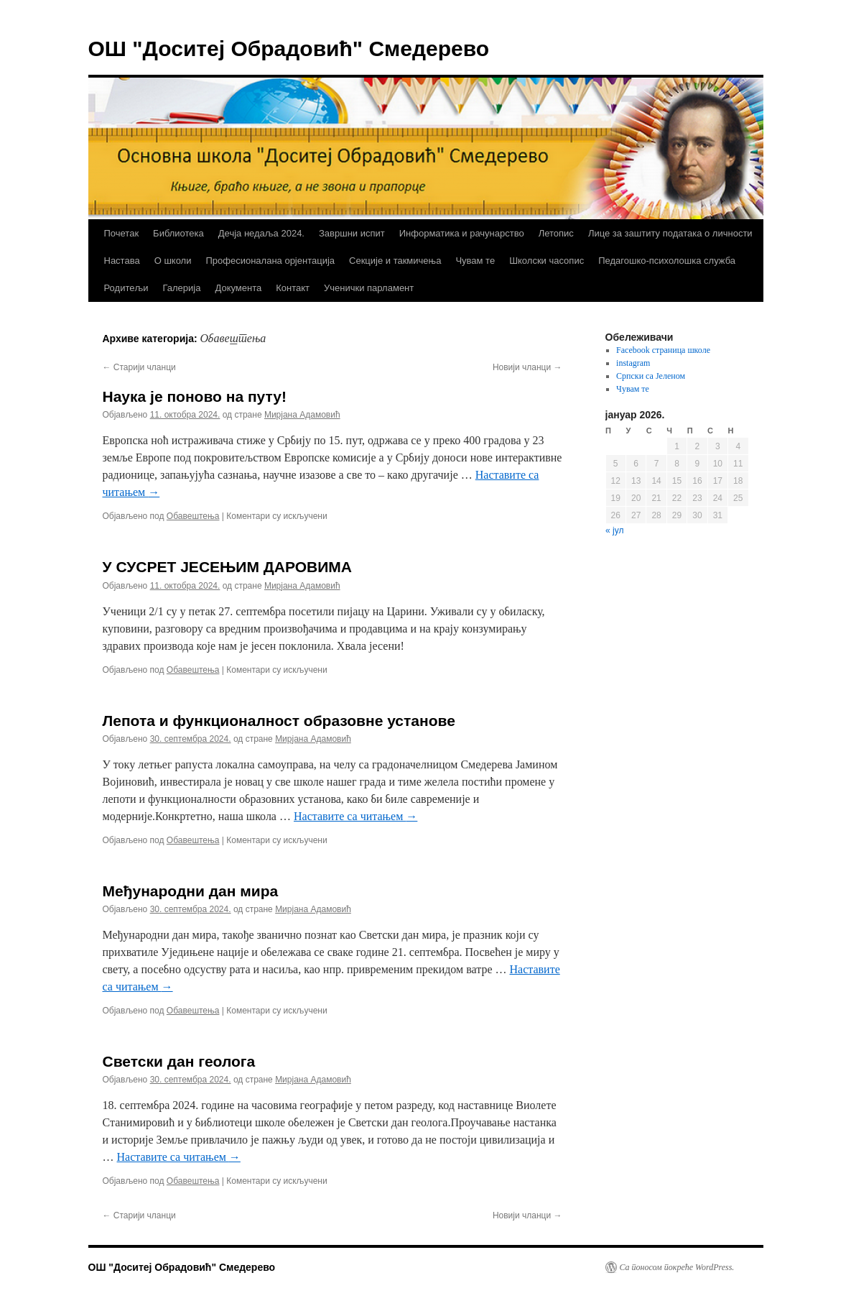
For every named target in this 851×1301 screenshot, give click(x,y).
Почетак (121, 233)
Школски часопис (546, 260)
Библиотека (178, 233)
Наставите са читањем (355, 816)
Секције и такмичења (395, 260)
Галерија (181, 287)
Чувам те (475, 260)
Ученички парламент (369, 287)
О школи (173, 260)
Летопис (556, 233)
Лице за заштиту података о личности (670, 233)
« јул (614, 530)
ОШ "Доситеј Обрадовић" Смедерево (289, 48)
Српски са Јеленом (650, 376)
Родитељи (126, 287)
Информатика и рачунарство (461, 233)
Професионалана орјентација (270, 260)
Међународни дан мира (191, 891)
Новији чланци (527, 367)
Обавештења (193, 516)
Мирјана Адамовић (302, 415)
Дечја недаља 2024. (261, 233)
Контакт (293, 287)
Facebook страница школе (663, 350)
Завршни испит (352, 233)
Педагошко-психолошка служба (666, 260)
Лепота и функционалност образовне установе (279, 720)
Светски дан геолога (179, 1061)
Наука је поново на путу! (195, 396)
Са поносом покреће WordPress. (677, 1267)
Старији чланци (139, 367)
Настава (122, 260)
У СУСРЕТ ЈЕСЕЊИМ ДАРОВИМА (227, 566)
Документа (238, 287)
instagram (633, 363)
